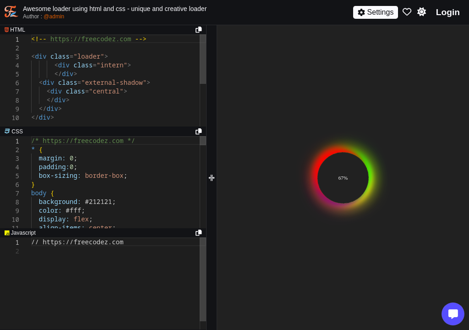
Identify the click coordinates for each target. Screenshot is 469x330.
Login (448, 12)
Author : (43, 16)
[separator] (103, 131)
